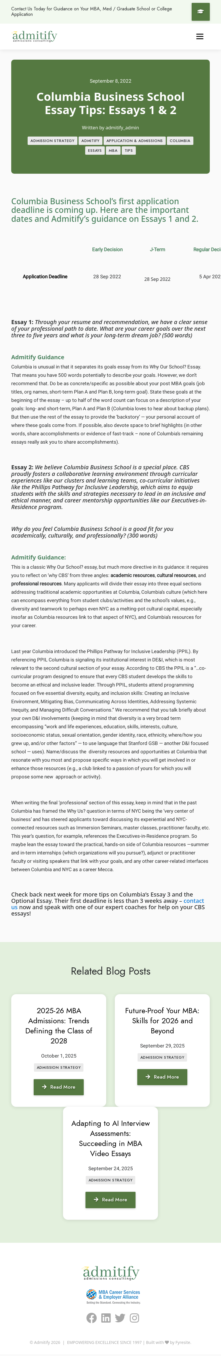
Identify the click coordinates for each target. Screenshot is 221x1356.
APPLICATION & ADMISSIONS (134, 141)
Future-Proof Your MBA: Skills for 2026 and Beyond (162, 1021)
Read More (59, 1088)
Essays (95, 151)
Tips (129, 151)
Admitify (90, 141)
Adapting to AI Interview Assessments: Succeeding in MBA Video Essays (110, 1139)
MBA (113, 151)
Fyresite (183, 1344)
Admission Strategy (53, 141)
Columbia (180, 141)
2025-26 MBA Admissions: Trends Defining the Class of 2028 (58, 1026)
